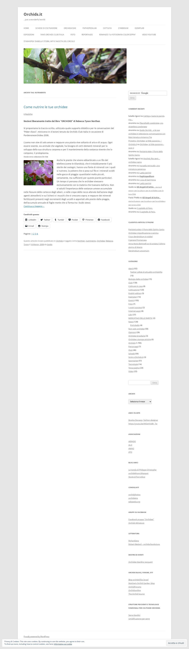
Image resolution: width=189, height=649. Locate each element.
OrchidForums (134, 586)
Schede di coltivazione (46, 28)
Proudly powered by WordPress (36, 636)
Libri (130, 314)
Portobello (135, 325)
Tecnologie (133, 364)
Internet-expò (134, 311)
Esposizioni (29, 34)
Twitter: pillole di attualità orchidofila (146, 272)
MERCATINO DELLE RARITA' (140, 318)
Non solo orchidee (136, 328)
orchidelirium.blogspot (138, 473)
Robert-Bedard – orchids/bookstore (144, 544)
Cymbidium (123, 28)
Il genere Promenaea (137, 240)
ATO (130, 452)
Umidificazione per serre (139, 618)
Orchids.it (33, 14)
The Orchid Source (136, 594)
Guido (49, 244)
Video (130, 371)
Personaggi (133, 346)
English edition (134, 293)
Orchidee (101, 241)
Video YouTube (149, 34)
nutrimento (91, 241)
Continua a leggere (34, 206)
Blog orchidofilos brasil (138, 579)
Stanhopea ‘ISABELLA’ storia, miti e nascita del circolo (49, 41)
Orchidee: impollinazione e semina (143, 233)
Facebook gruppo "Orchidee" (141, 519)
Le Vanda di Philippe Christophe (142, 469)
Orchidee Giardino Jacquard (140, 562)
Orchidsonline (134, 590)
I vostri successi (135, 307)
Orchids (59, 241)
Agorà (131, 268)
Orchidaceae (70, 28)
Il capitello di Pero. (145, 208)
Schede (131, 353)
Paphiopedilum (90, 28)
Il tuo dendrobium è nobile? (140, 236)
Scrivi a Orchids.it (135, 357)
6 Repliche (28, 114)
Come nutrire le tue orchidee (45, 107)
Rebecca (109, 241)
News (130, 321)
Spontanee (133, 360)
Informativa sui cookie (63, 644)
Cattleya (107, 28)
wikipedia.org (134, 501)
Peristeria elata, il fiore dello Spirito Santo (146, 229)
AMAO (131, 448)
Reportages (87, 34)
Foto (73, 34)
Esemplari (139, 28)
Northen (81, 241)
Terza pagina (134, 367)
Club (130, 282)
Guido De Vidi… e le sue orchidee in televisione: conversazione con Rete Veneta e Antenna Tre (146, 134)
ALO (130, 445)
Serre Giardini (134, 615)
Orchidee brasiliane (136, 336)
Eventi (131, 300)
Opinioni (132, 332)
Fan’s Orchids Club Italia (52, 34)
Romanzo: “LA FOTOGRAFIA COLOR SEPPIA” (117, 34)
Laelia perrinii (145, 172)
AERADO (132, 441)
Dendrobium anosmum (138, 250)
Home (26, 28)
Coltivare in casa (135, 286)
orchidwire (133, 498)
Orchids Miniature (136, 523)
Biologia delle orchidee (138, 279)
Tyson (26, 244)
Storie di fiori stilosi (136, 477)
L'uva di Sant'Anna (148, 180)
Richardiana (133, 540)
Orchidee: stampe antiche (139, 339)
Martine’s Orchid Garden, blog (141, 583)
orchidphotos (134, 494)
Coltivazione (133, 289)
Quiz (130, 350)
